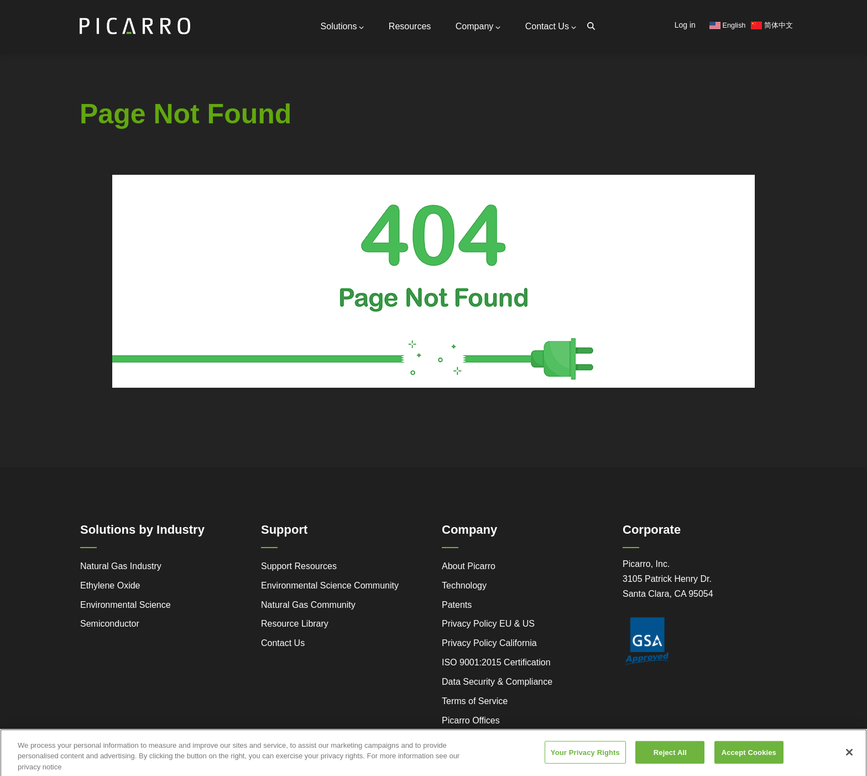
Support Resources (299, 566)
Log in (685, 25)
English (727, 25)
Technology (464, 585)
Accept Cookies (749, 757)
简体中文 (772, 25)
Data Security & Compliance (497, 681)
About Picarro (468, 566)
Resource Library (294, 623)
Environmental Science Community (330, 585)
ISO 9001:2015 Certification (496, 662)
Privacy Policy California (489, 643)
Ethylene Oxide (110, 585)
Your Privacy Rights (585, 757)
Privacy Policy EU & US (488, 623)
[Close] (849, 756)
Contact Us (550, 26)
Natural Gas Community (308, 605)
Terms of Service (475, 701)
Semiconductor (109, 623)
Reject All (670, 757)
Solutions (342, 26)
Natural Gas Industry (120, 566)
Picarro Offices (471, 720)
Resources (410, 26)
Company (478, 26)
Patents (457, 605)
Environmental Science (125, 605)
